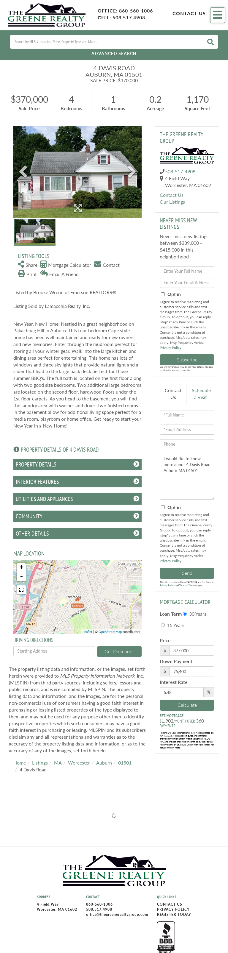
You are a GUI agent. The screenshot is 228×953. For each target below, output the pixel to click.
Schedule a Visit (201, 393)
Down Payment (176, 661)
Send (187, 573)
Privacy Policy (170, 347)
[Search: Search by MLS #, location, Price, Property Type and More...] (106, 42)
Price (165, 640)
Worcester (79, 762)
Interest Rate (174, 682)
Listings (40, 762)
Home (19, 762)
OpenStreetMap (110, 632)
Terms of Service (188, 585)
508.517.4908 (129, 17)
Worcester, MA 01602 (57, 909)
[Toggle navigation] (217, 15)
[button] (210, 42)
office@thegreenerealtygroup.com (117, 914)
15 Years (172, 625)
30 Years (194, 614)
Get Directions (119, 651)
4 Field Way (48, 904)
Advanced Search (114, 53)
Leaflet (87, 632)
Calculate (187, 705)
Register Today (174, 914)
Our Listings (172, 202)
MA (58, 762)
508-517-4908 (180, 171)
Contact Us (189, 13)
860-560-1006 (136, 10)
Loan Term (171, 614)
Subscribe (187, 359)
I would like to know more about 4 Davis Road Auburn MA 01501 (187, 477)
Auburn (104, 762)
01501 (125, 762)
